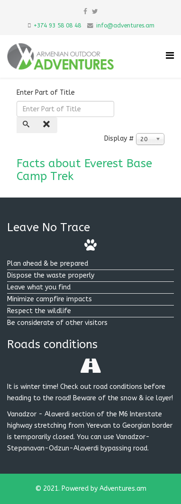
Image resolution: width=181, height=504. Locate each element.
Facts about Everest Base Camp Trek (84, 169)
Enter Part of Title (47, 93)
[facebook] (85, 12)
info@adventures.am (125, 25)
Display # (119, 139)
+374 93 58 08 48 (57, 25)
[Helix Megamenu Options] (170, 55)
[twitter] (95, 12)
